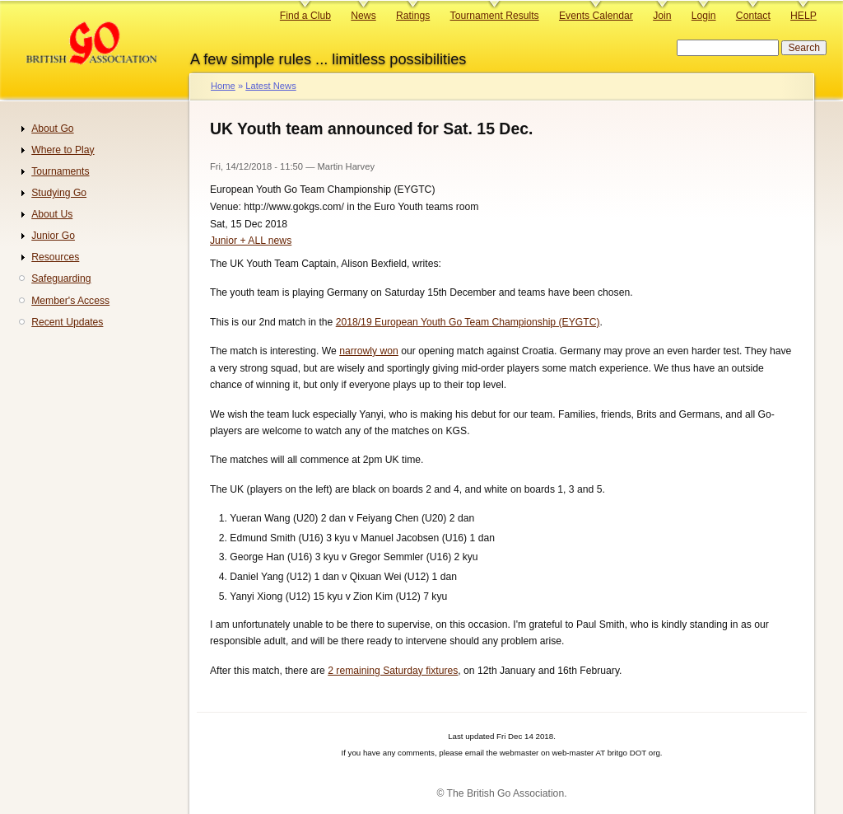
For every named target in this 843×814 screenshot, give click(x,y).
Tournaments (60, 171)
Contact (753, 15)
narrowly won (368, 351)
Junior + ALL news (250, 240)
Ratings (413, 15)
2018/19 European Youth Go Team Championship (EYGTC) (468, 322)
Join (662, 15)
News (363, 15)
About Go (52, 128)
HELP (803, 15)
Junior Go (53, 235)
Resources (55, 257)
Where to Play (62, 150)
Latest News (270, 86)
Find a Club (305, 15)
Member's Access (70, 300)
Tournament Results (494, 15)
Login (704, 15)
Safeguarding (61, 278)
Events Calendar (596, 15)
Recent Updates (67, 322)
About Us (51, 214)
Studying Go (58, 193)
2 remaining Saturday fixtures (393, 670)
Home (223, 86)
